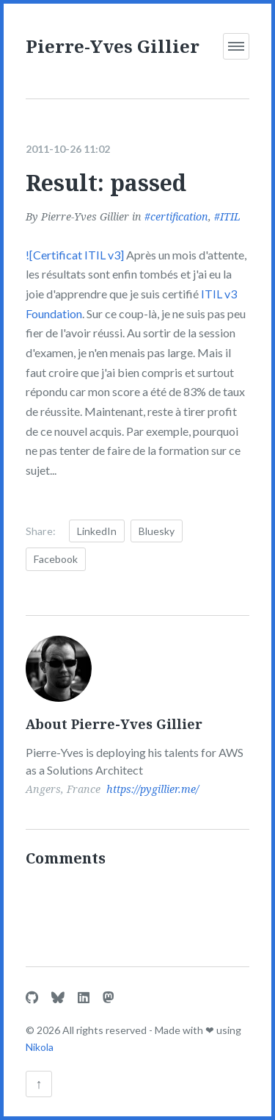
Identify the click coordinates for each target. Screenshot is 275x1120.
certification (179, 216)
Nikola (40, 1047)
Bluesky (157, 531)
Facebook (56, 559)
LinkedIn (97, 531)
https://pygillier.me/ (152, 789)
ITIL (230, 216)
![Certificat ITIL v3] (75, 255)
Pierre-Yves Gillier (112, 46)
